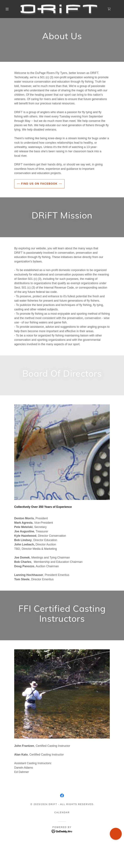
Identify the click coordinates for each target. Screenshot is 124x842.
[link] (59, 9)
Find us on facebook (39, 183)
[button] (7, 9)
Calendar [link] (62, 812)
